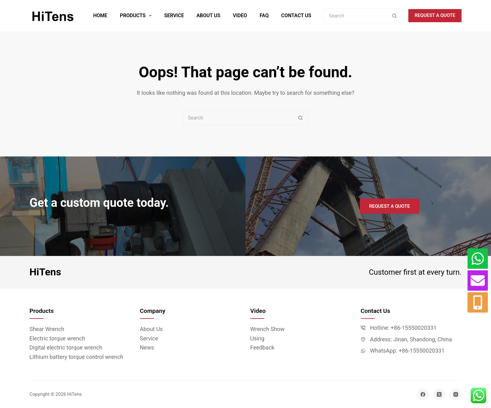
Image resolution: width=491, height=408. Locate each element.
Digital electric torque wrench (65, 347)
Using (257, 338)
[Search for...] (355, 15)
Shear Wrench (46, 329)
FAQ (264, 15)
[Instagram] (456, 394)
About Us (208, 15)
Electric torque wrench (57, 338)
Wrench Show (267, 329)
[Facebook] (423, 394)
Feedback (262, 347)
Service (174, 15)
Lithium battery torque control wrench (76, 357)
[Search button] (394, 15)
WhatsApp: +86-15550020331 (407, 350)
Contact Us (296, 15)
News (147, 347)
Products (137, 15)
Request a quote (435, 15)
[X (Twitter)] (439, 394)
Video (240, 15)
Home (100, 15)
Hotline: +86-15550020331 (403, 327)
